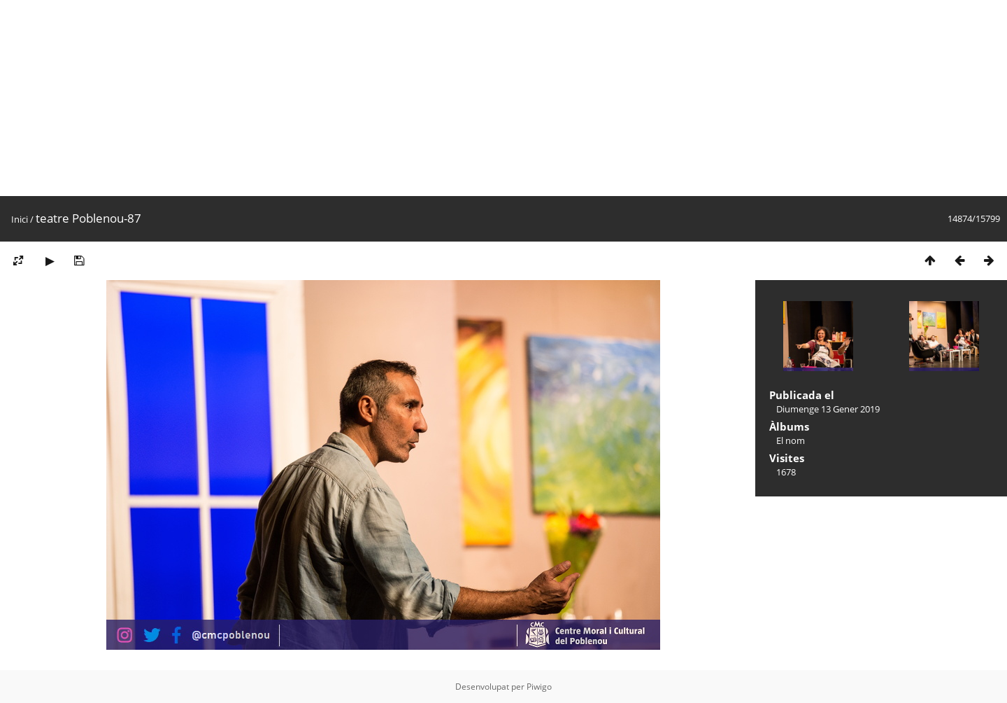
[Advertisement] (419, 98)
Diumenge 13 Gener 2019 (828, 409)
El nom (790, 440)
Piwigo (539, 686)
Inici (19, 219)
